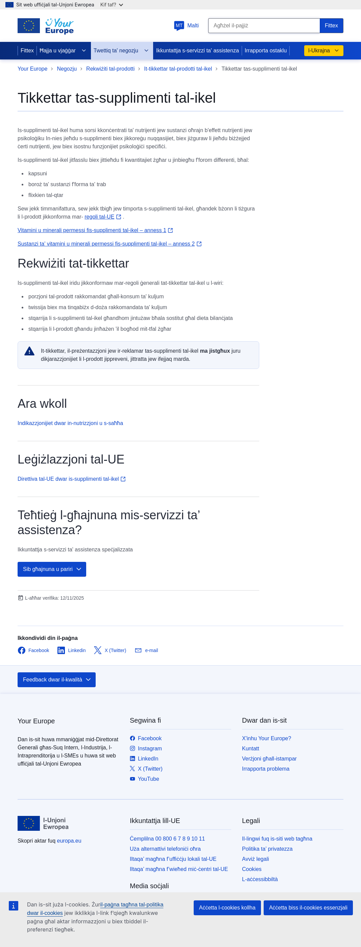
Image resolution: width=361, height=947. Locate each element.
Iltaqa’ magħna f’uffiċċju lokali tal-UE (173, 859)
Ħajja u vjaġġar (63, 50)
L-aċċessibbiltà (260, 879)
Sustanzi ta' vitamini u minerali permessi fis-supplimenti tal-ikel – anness (110, 244)
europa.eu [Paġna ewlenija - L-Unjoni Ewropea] (69, 841)
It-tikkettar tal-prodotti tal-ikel (178, 69)
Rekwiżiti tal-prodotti (110, 69)
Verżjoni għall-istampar (269, 759)
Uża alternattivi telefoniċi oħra (165, 849)
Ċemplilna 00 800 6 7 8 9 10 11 (167, 839)
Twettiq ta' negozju (121, 50)
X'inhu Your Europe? (266, 738)
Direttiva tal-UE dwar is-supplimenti (72, 479)
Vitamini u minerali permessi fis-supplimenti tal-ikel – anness (95, 230)
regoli (103, 217)
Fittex (27, 50)
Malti (186, 25)
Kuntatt (250, 748)
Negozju (67, 69)
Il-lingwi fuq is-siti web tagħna (277, 839)
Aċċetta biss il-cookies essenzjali (308, 908)
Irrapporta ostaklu (266, 50)
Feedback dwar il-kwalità (57, 679)
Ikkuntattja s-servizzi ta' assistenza (197, 50)
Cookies (252, 869)
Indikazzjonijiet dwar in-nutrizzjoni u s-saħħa (70, 423)
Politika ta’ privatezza (267, 849)
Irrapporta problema (266, 769)
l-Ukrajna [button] (323, 50)
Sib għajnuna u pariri (52, 569)
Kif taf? (111, 4)
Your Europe (32, 69)
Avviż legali (255, 859)
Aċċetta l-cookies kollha (227, 908)
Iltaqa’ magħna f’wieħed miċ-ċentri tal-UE (179, 869)
